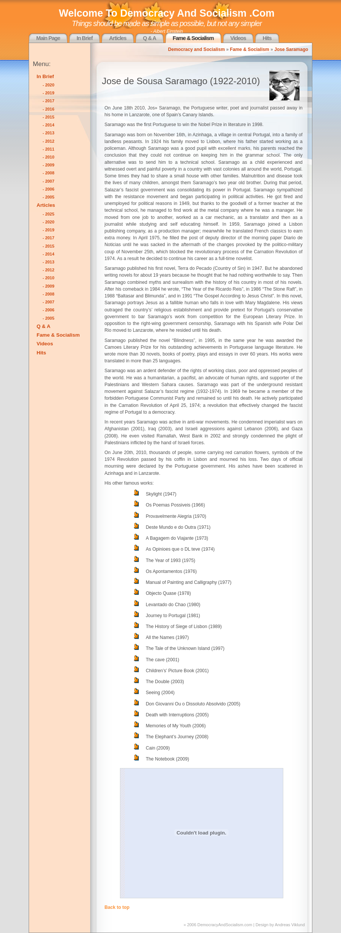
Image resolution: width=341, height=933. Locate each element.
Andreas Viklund (290, 924)
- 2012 (48, 141)
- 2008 (48, 173)
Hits (267, 38)
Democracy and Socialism (196, 49)
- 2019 (48, 93)
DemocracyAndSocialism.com (224, 924)
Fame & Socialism (193, 38)
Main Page (48, 38)
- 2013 (48, 133)
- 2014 (48, 125)
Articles (117, 38)
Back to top (116, 907)
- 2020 (48, 85)
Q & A (149, 38)
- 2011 (48, 149)
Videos (238, 38)
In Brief (84, 38)
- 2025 (48, 214)
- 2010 (48, 157)
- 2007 (48, 181)
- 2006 (48, 189)
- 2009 (48, 165)
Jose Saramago (291, 49)
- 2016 (48, 109)
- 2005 (48, 197)
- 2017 (48, 101)
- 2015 (48, 117)
